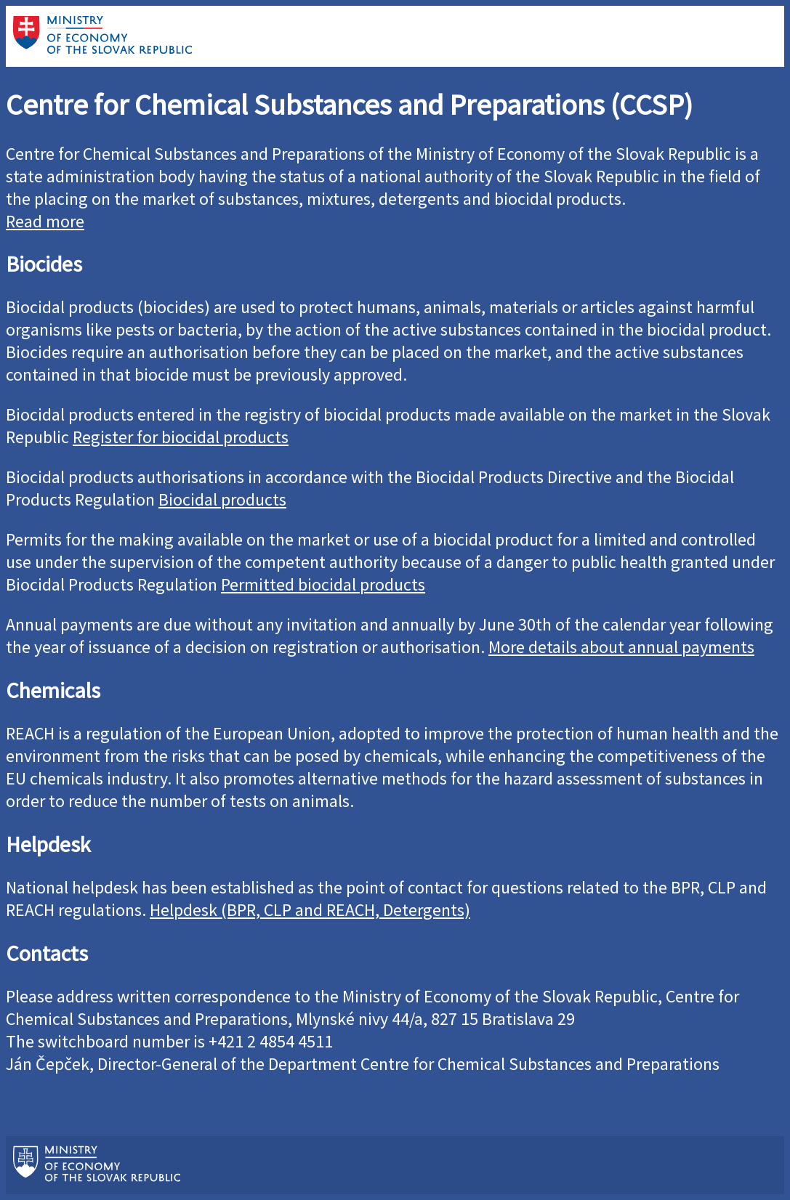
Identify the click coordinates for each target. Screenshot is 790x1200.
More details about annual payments (621, 647)
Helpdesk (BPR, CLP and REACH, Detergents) (310, 910)
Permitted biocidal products (323, 584)
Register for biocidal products (181, 437)
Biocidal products (222, 499)
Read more (45, 221)
